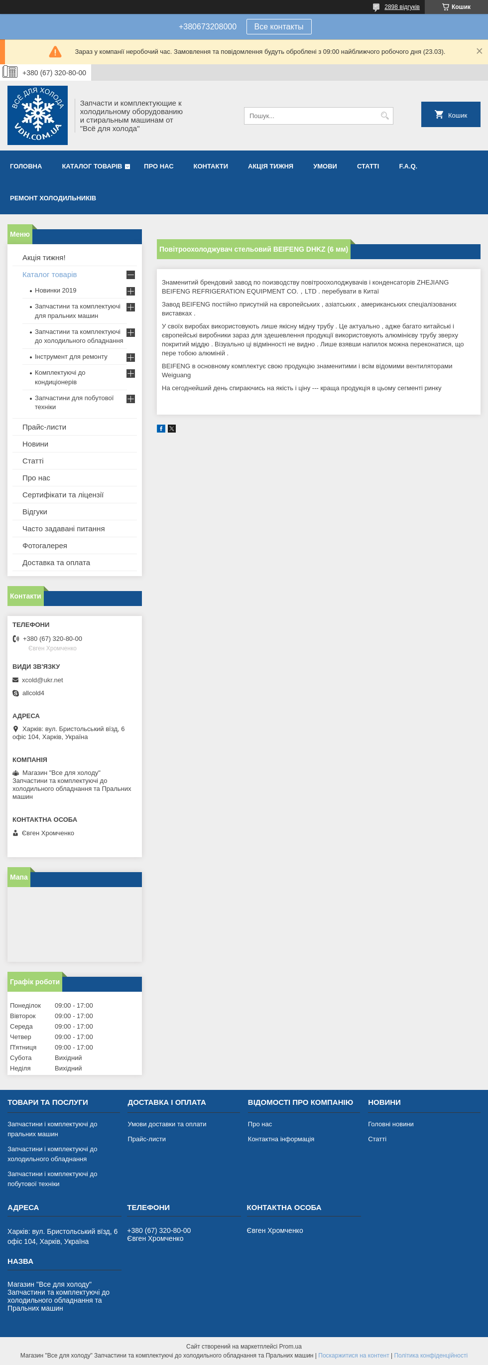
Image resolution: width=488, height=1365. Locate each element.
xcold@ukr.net (42, 680)
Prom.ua (290, 1346)
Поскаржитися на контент (353, 1355)
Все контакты (279, 26)
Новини (35, 444)
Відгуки (34, 511)
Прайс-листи (44, 427)
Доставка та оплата (56, 562)
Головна (26, 166)
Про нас (158, 166)
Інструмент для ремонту (71, 356)
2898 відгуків (402, 6)
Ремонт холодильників (53, 198)
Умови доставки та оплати (166, 1124)
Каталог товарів (92, 166)
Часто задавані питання (63, 528)
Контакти (211, 166)
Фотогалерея (44, 545)
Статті (368, 166)
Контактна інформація (281, 1139)
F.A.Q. (408, 166)
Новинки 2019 (55, 290)
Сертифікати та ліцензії (63, 494)
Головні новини (391, 1124)
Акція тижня (270, 166)
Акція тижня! (44, 257)
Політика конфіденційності (431, 1355)
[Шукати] (384, 116)
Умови (325, 166)
